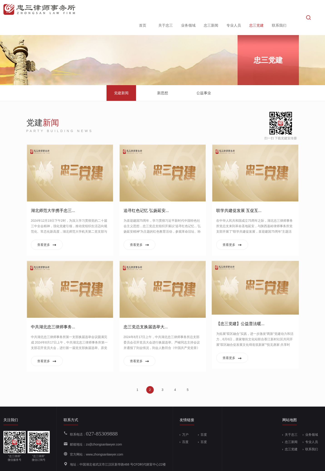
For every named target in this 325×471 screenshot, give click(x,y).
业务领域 (187, 10)
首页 (142, 10)
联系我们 (278, 10)
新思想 (162, 78)
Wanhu (317, 464)
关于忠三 (165, 10)
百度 (202, 420)
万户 (184, 420)
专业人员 (233, 10)
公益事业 (203, 78)
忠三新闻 (210, 10)
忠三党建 (255, 10)
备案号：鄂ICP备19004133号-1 (114, 464)
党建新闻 (121, 78)
